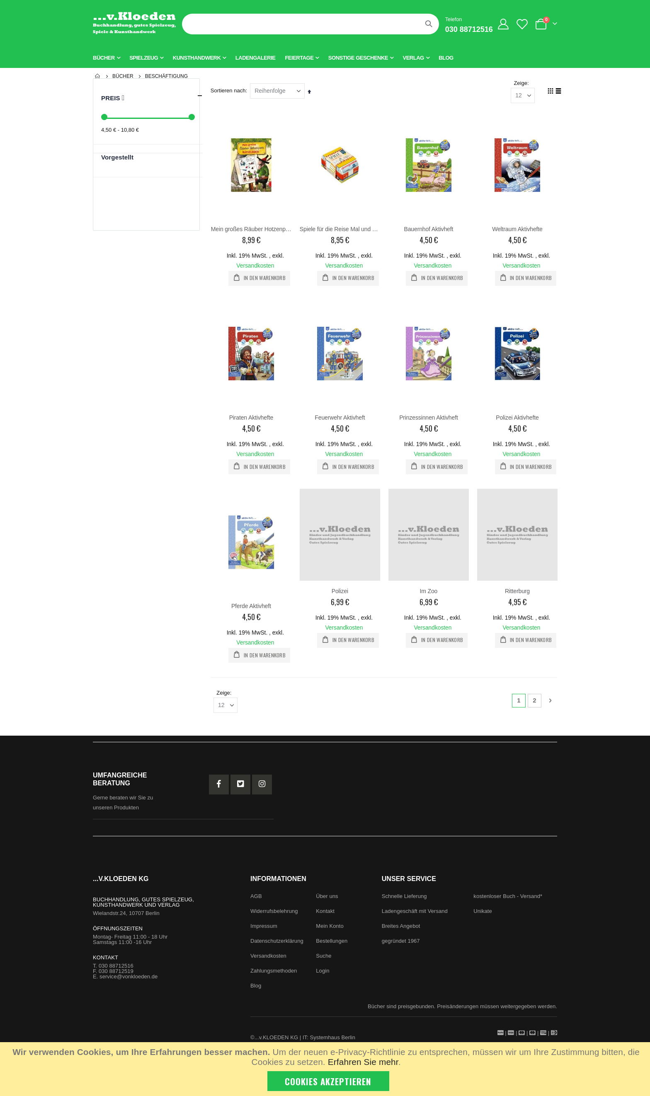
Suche (323, 957)
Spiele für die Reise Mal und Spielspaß (340, 229)
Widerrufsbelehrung (274, 912)
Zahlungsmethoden (273, 971)
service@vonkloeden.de (128, 977)
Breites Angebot (401, 927)
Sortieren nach (228, 91)
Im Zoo (429, 591)
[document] (326, 1069)
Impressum (263, 927)
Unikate (482, 912)
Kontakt (325, 912)
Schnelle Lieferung (404, 897)
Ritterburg (517, 591)
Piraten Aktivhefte (252, 418)
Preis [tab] (152, 95)
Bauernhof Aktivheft (429, 229)
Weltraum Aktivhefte (517, 229)
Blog (255, 986)
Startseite (98, 76)
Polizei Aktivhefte (517, 418)
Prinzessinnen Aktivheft (429, 418)
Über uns (327, 897)
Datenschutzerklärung (276, 942)
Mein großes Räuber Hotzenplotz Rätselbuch (251, 229)
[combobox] (310, 24)
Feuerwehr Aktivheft (340, 418)
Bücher (122, 76)
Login (322, 971)
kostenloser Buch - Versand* (507, 897)
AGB (256, 897)
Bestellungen (331, 942)
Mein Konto (329, 927)
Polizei (340, 591)
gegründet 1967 (401, 942)
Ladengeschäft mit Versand (415, 912)
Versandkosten (256, 266)
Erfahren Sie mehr (363, 1062)
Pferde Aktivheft (252, 606)
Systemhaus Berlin (333, 1038)
